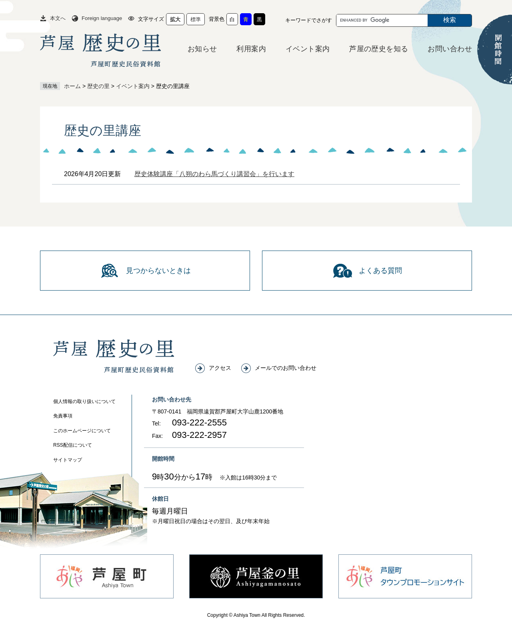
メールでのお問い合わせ (285, 368)
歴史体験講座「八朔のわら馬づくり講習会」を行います (214, 174)
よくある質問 (380, 271)
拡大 (175, 19)
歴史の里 (98, 86)
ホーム (72, 86)
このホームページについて (82, 430)
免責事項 (62, 416)
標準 (195, 19)
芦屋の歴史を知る (378, 49)
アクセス (220, 368)
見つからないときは (158, 271)
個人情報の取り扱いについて (84, 401)
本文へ (58, 18)
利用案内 (251, 49)
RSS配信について (72, 445)
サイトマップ (67, 460)
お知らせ (202, 49)
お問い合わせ (450, 49)
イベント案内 (308, 49)
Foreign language (102, 18)
